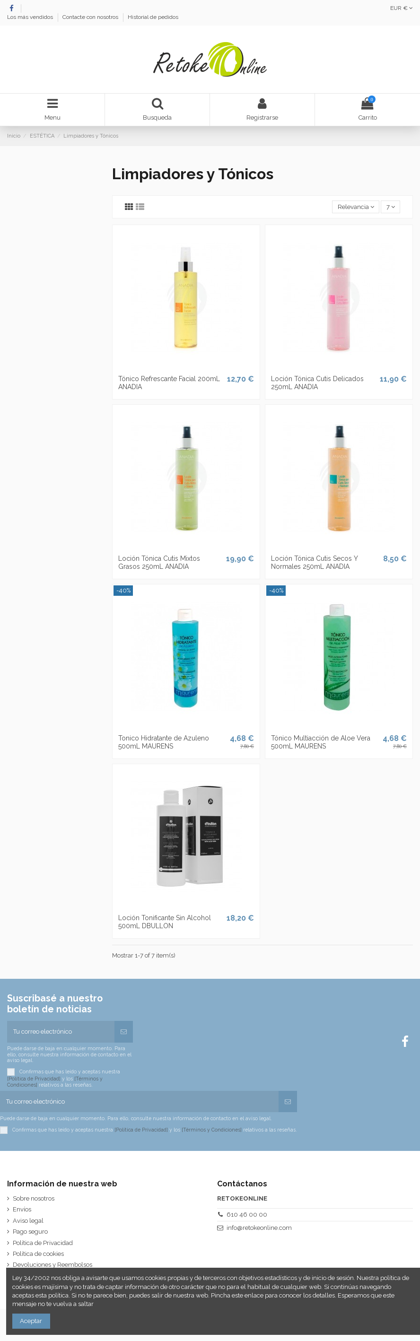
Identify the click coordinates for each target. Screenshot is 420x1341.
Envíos (22, 1209)
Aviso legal (28, 1220)
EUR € (401, 8)
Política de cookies (38, 1253)
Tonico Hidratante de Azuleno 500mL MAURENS (163, 742)
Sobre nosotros (33, 1198)
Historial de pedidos (153, 17)
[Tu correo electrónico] (60, 1032)
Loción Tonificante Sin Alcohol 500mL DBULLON (164, 922)
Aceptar (31, 1320)
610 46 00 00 (247, 1214)
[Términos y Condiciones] (212, 1129)
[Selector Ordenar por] (355, 206)
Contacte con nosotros (91, 17)
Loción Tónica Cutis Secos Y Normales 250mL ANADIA (314, 562)
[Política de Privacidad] (34, 1078)
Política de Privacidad (43, 1242)
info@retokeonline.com (259, 1227)
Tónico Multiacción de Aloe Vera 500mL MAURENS (320, 742)
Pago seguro (30, 1231)
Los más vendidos (30, 17)
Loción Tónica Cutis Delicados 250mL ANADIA (317, 383)
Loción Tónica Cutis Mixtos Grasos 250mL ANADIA (159, 562)
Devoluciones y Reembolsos (52, 1264)
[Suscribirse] (123, 1032)
